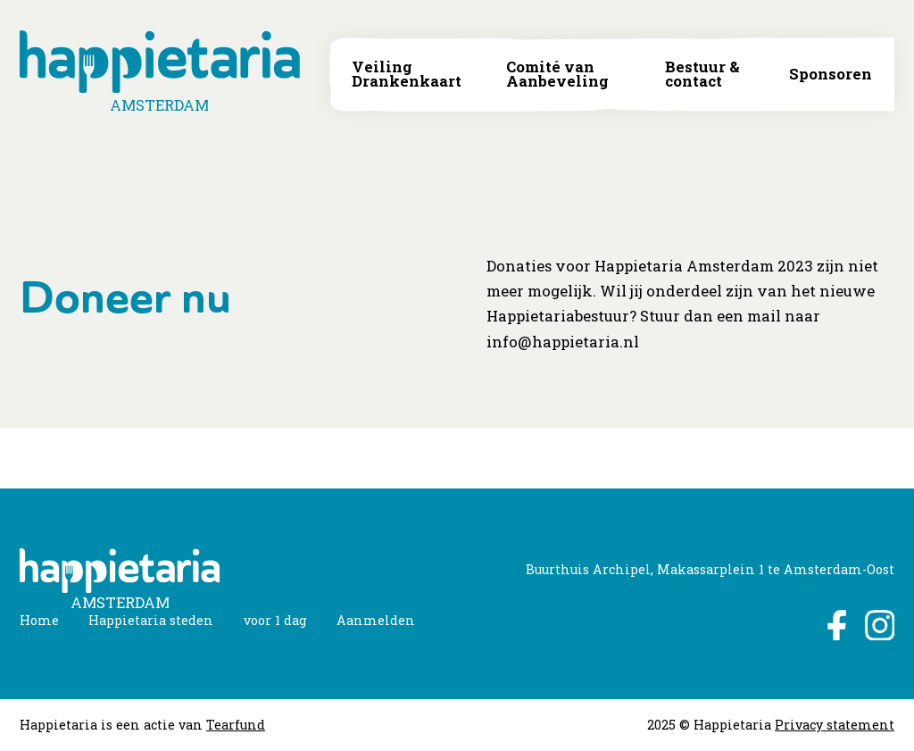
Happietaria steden (150, 620)
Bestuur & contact (702, 74)
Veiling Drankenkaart (406, 74)
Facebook (835, 624)
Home (39, 620)
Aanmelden (376, 620)
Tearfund (235, 724)
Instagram (879, 624)
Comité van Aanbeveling (557, 74)
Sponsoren (830, 74)
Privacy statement (834, 724)
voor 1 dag (275, 620)
